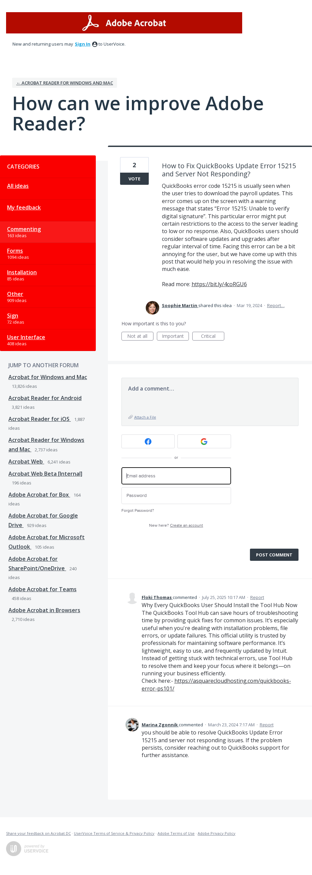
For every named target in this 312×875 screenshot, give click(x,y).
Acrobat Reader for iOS (39, 419)
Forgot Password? (137, 510)
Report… (276, 305)
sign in (82, 44)
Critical (212, 337)
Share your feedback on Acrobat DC (38, 833)
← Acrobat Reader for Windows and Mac (64, 83)
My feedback (24, 207)
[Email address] (176, 475)
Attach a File (145, 417)
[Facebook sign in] (148, 441)
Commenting (24, 229)
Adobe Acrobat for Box (39, 494)
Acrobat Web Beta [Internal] (45, 473)
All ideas (18, 186)
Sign (12, 315)
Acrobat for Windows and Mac (47, 377)
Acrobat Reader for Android (45, 398)
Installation (22, 272)
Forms (15, 250)
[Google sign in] (204, 441)
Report (257, 597)
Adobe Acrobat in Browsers (44, 610)
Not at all (140, 337)
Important (175, 337)
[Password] (176, 495)
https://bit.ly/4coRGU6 (219, 284)
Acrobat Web (26, 461)
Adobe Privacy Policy (216, 833)
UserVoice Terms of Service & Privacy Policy (114, 833)
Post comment (274, 555)
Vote (134, 179)
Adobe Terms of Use (176, 833)
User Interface (26, 337)
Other (15, 294)
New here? (176, 525)
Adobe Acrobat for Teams (42, 589)
